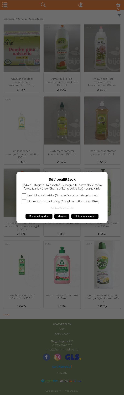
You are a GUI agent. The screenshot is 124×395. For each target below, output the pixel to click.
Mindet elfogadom (39, 216)
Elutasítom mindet (85, 216)
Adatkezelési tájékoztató (62, 208)
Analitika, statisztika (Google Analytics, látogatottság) (60, 195)
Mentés (62, 216)
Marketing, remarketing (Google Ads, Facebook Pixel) (60, 201)
